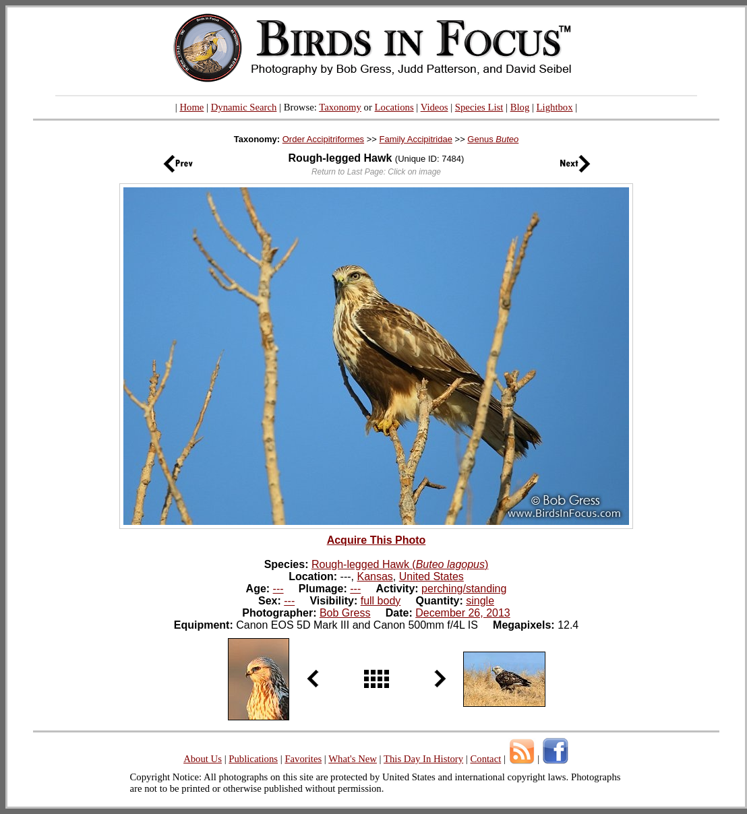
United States (431, 576)
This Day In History (423, 758)
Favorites (303, 758)
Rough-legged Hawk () (399, 564)
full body (381, 600)
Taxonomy (340, 107)
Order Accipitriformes (323, 139)
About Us (202, 758)
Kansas (374, 576)
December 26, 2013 (462, 613)
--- (278, 588)
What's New (352, 758)
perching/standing (463, 588)
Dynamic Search (244, 107)
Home (191, 107)
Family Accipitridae (416, 139)
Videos (434, 107)
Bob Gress (345, 613)
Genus (492, 139)
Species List (479, 107)
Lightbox (555, 107)
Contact (485, 758)
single (480, 600)
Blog (520, 107)
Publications (253, 758)
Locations (394, 107)
